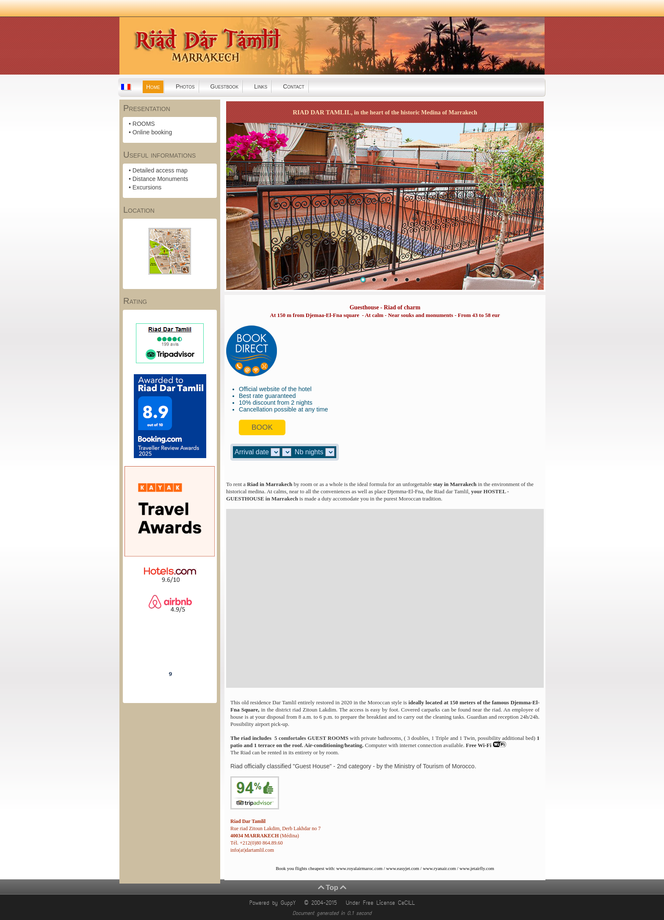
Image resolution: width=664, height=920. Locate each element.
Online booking (152, 132)
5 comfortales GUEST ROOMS (310, 738)
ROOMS (144, 123)
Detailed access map (160, 170)
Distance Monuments (160, 178)
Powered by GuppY (274, 902)
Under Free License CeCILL (382, 902)
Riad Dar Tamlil (170, 650)
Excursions (147, 187)
